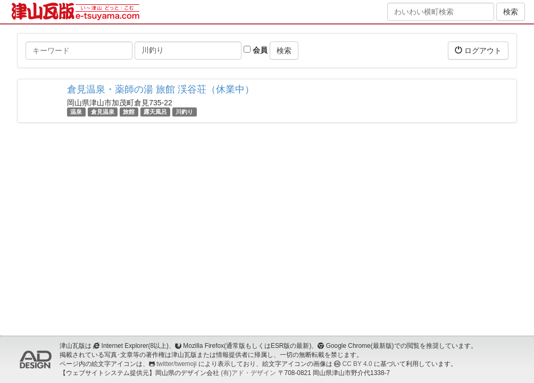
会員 (256, 50)
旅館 (129, 112)
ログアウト (478, 50)
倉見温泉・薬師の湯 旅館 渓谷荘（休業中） (160, 89)
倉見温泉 (102, 112)
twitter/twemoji (176, 364)
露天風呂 (155, 112)
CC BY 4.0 (357, 364)
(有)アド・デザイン (248, 373)
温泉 (76, 112)
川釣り (184, 112)
